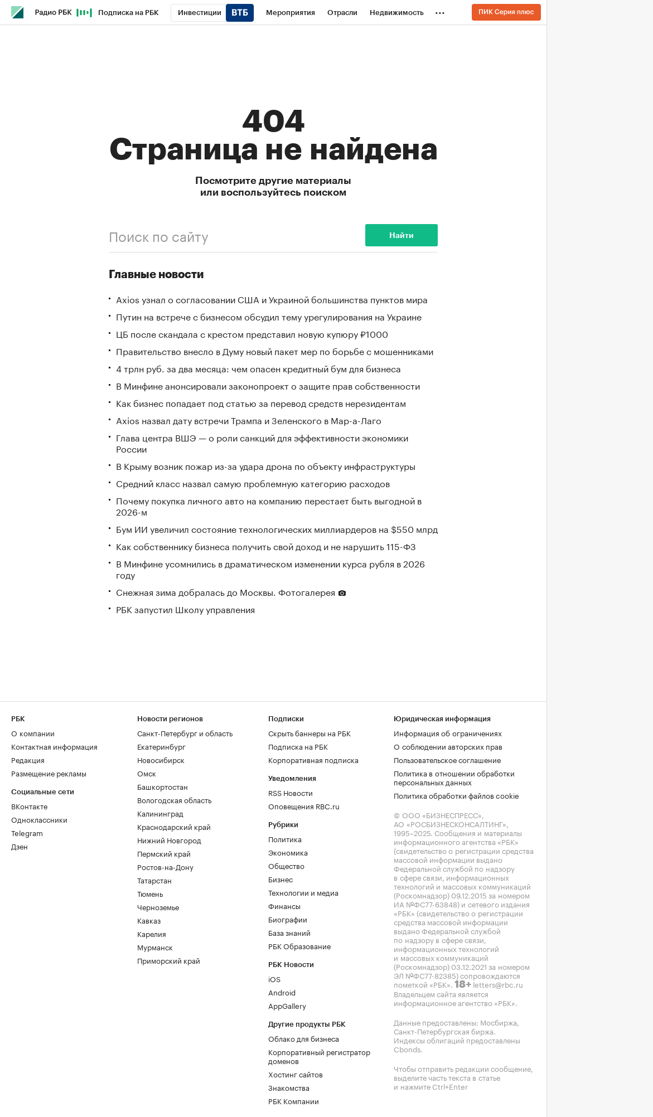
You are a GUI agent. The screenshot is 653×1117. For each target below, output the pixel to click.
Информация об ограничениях (448, 732)
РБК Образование (299, 945)
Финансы (284, 905)
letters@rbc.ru (498, 983)
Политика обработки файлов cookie (456, 794)
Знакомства (288, 1086)
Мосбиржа (498, 1021)
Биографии (287, 918)
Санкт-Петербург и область (185, 732)
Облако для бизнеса (303, 1037)
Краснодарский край (174, 826)
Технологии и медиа (303, 891)
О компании (33, 732)
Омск (146, 772)
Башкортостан (162, 785)
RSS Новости (290, 792)
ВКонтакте (29, 805)
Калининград (160, 812)
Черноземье (158, 906)
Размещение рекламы (48, 772)
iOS (274, 978)
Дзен (19, 845)
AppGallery (287, 1005)
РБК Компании (293, 1100)
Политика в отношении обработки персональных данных (454, 777)
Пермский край (164, 852)
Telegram (27, 832)
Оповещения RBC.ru (304, 805)
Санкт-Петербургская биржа (444, 1030)
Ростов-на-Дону (165, 866)
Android (282, 991)
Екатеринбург (161, 745)
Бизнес (280, 878)
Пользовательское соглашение (447, 759)
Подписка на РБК (298, 745)
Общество (286, 865)
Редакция (28, 759)
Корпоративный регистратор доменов (319, 1056)
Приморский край (168, 959)
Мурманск (155, 946)
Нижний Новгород (169, 839)
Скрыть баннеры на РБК (309, 732)
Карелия (151, 933)
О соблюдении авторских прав (448, 745)
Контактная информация (54, 745)
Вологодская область (174, 799)
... (440, 10)
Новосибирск (161, 759)
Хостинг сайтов (295, 1073)
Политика (285, 838)
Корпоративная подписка (313, 759)
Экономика (288, 851)
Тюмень (150, 893)
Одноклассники (39, 818)
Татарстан (154, 879)
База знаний (289, 932)
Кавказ (149, 919)
